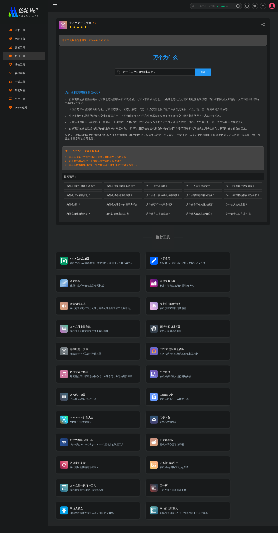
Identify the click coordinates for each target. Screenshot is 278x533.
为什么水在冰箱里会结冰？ (120, 186)
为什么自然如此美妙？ (78, 213)
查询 (203, 72)
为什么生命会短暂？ (157, 186)
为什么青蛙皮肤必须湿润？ (240, 186)
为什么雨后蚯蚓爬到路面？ (80, 186)
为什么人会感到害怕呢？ (199, 213)
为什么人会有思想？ (237, 204)
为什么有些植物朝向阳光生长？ (243, 195)
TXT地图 (208, 474)
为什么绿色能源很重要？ (119, 195)
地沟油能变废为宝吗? (117, 213)
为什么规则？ (73, 204)
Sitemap (219, 474)
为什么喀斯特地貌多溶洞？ (160, 204)
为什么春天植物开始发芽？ (200, 204)
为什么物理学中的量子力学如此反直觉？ (124, 204)
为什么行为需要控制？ (78, 195)
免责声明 (231, 474)
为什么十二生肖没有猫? (238, 213)
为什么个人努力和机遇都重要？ (163, 195)
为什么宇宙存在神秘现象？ (200, 195)
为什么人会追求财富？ (198, 186)
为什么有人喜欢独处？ (158, 213)
